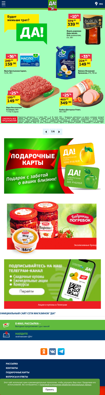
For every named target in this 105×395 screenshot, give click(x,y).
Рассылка (12, 364)
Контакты (12, 368)
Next (59, 132)
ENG (101, 4)
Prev (46, 132)
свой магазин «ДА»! (60, 334)
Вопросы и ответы (17, 377)
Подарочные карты (17, 372)
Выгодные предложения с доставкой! (60, 324)
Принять (50, 389)
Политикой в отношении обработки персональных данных (65, 385)
